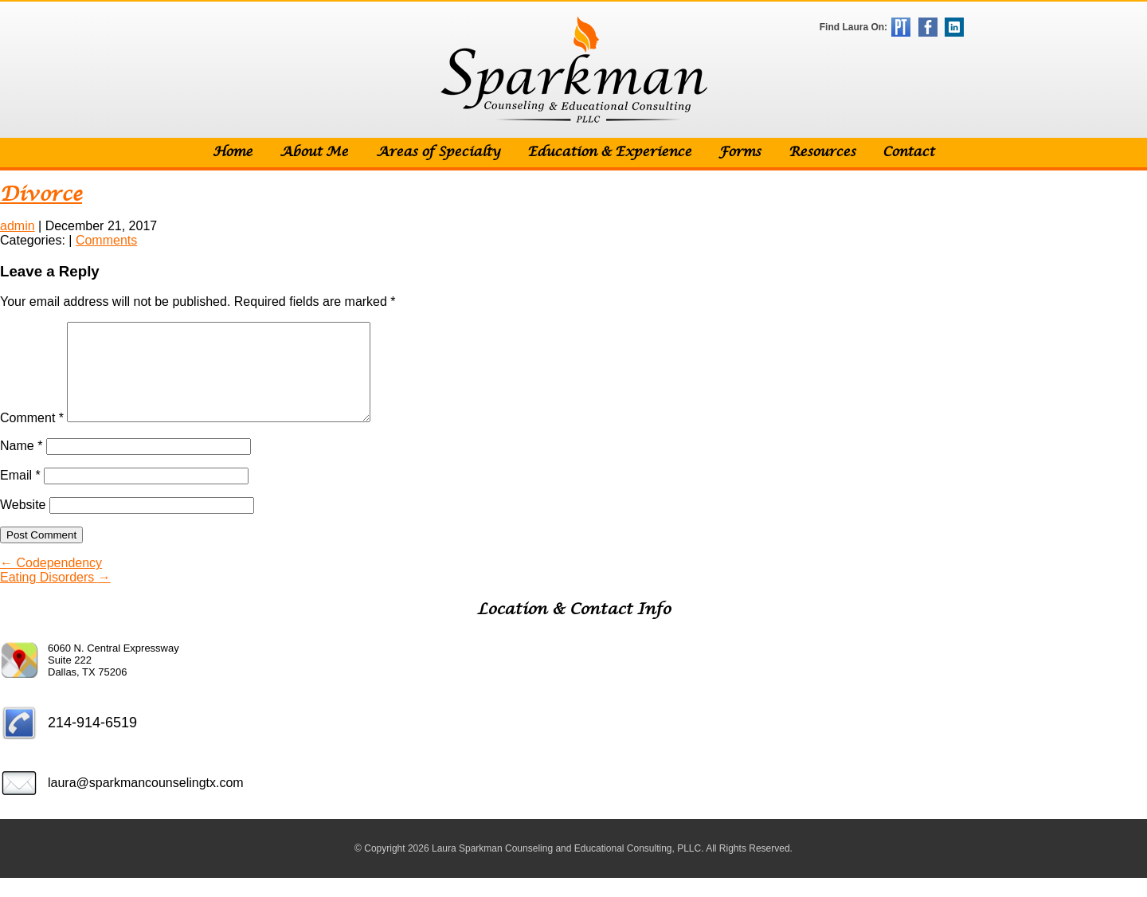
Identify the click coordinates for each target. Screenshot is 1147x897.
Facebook (928, 27)
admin (17, 226)
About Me (314, 152)
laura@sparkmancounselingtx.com (146, 802)
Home (232, 152)
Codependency (51, 582)
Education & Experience (609, 152)
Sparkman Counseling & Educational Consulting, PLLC (574, 70)
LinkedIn (954, 27)
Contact (908, 152)
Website (23, 524)
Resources (822, 152)
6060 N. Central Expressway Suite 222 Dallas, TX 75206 (113, 679)
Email (20, 494)
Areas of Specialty (438, 152)
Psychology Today (900, 27)
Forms (739, 152)
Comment (32, 437)
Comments (106, 240)
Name (21, 465)
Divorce (41, 194)
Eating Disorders (55, 596)
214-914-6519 (92, 742)
